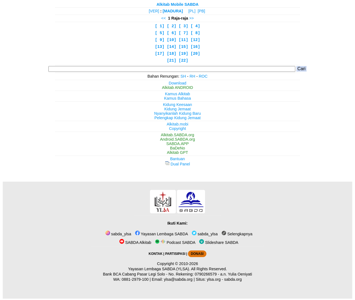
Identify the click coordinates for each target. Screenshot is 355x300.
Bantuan (177, 159)
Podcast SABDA (175, 242)
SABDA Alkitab (135, 242)
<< (163, 18)
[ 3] (183, 26)
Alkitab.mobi (177, 124)
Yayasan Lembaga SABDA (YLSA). (159, 269)
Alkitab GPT (177, 152)
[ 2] (171, 26)
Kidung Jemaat (177, 109)
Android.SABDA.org (177, 139)
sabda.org (233, 279)
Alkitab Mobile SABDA (178, 4)
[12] (195, 40)
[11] (183, 40)
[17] (160, 53)
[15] (183, 47)
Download (177, 83)
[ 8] (195, 33)
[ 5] (160, 33)
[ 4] (195, 26)
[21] (171, 60)
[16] (195, 47)
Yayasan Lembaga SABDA (161, 234)
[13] (160, 47)
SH (183, 76)
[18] (171, 53)
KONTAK (155, 254)
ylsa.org (213, 279)
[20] (195, 53)
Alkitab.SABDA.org (177, 135)
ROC (203, 76)
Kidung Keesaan (177, 104)
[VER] (154, 11)
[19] (183, 53)
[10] (171, 40)
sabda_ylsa (118, 234)
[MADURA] (173, 11)
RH (192, 76)
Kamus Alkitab (177, 94)
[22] (183, 60)
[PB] (201, 11)
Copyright (177, 128)
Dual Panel (177, 164)
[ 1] (160, 26)
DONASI (197, 254)
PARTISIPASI (175, 254)
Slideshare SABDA (218, 242)
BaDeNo (177, 148)
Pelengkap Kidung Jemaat (177, 118)
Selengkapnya (237, 234)
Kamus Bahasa (177, 98)
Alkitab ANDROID (177, 87)
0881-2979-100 (135, 279)
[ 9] (160, 40)
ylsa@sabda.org (178, 279)
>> (191, 18)
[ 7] (183, 33)
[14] (171, 47)
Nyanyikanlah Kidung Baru (177, 113)
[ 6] (171, 33)
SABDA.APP (177, 143)
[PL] (192, 11)
